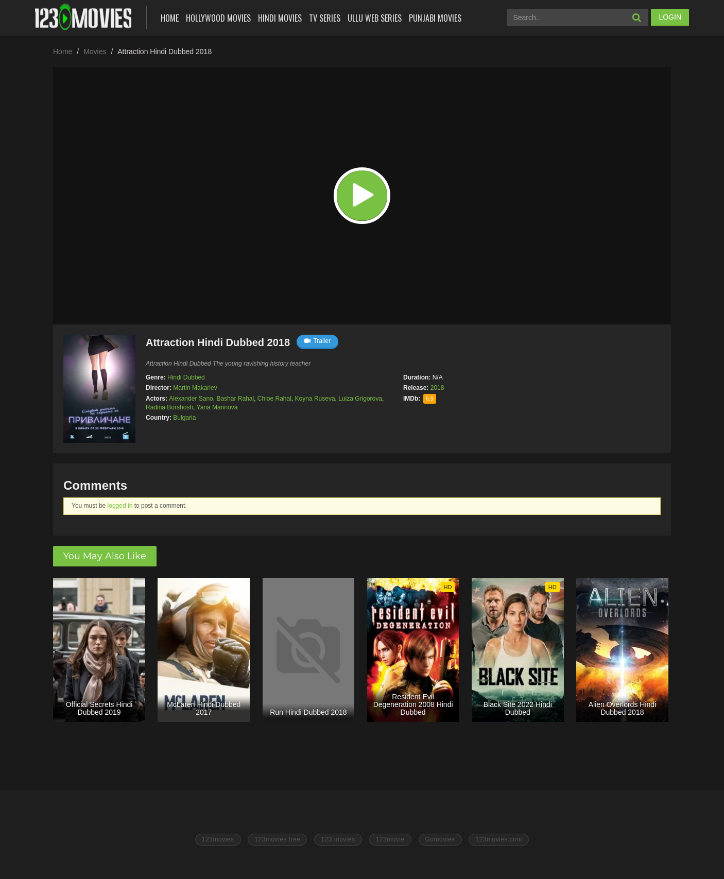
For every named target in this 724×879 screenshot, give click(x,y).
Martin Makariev (195, 387)
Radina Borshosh (169, 407)
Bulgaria (184, 417)
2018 (437, 387)
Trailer (317, 340)
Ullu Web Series (375, 18)
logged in (120, 505)
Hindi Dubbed (186, 377)
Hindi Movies (280, 18)
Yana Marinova (217, 407)
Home (170, 18)
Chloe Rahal (274, 398)
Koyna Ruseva (315, 398)
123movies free (277, 839)
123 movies (338, 839)
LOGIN (670, 17)
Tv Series (324, 18)
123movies (218, 839)
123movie (390, 839)
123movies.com (498, 839)
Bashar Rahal (235, 398)
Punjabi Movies (435, 18)
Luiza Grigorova (360, 398)
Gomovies (440, 839)
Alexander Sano (191, 398)
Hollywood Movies (218, 18)
